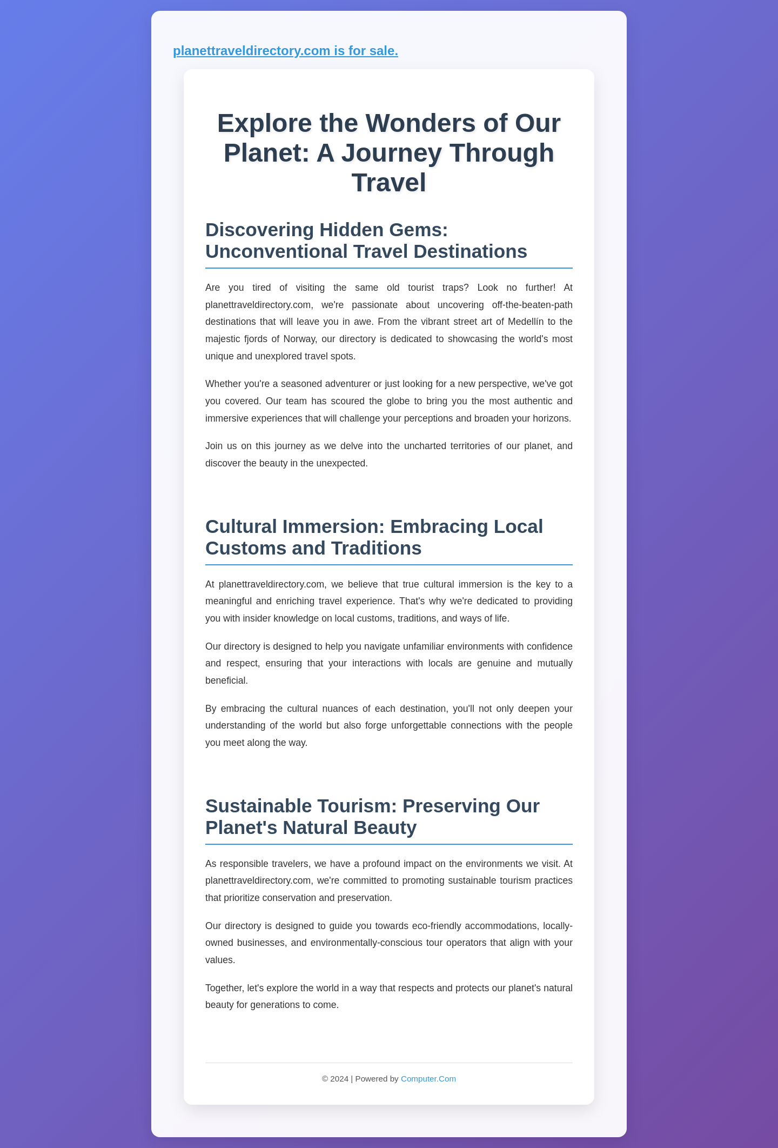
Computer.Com (428, 1078)
